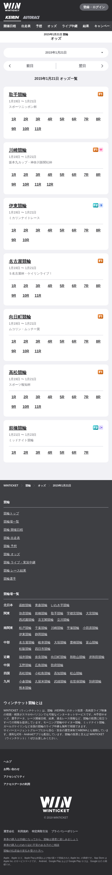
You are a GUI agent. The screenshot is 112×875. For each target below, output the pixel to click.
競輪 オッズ (12, 554)
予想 (39, 26)
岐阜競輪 (44, 642)
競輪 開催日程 (13, 529)
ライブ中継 (69, 26)
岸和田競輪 (96, 657)
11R (38, 129)
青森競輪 (41, 605)
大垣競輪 (60, 642)
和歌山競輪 (77, 657)
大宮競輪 (92, 613)
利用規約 (23, 831)
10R (26, 129)
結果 (86, 26)
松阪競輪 (25, 649)
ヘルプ (8, 761)
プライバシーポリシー (64, 831)
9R (14, 129)
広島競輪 (41, 665)
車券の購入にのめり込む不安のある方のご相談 (31, 845)
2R (25, 119)
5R (62, 119)
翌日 (92, 66)
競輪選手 (10, 578)
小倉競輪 (25, 681)
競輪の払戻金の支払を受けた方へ (23, 850)
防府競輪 (57, 665)
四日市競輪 (42, 649)
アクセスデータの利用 (17, 784)
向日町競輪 (20, 316)
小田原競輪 (90, 628)
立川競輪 (63, 619)
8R (98, 119)
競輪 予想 (10, 546)
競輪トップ (11, 513)
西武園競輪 (27, 619)
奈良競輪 (41, 657)
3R (38, 119)
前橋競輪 (18, 428)
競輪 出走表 (12, 538)
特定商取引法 (40, 831)
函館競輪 (25, 605)
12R (50, 184)
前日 (20, 66)
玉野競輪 (25, 665)
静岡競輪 (41, 634)
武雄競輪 (60, 681)
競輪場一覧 (11, 521)
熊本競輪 (25, 688)
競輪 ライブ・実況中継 (19, 562)
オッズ (52, 26)
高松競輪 (18, 372)
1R (14, 119)
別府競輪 (95, 681)
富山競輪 (92, 642)
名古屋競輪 (20, 261)
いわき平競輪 (60, 605)
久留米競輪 (42, 681)
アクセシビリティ (14, 776)
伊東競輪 (18, 205)
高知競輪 (60, 673)
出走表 (26, 26)
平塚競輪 (73, 628)
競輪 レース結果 (15, 570)
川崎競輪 (18, 150)
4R (50, 119)
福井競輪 (25, 657)
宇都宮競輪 (74, 613)
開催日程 (10, 26)
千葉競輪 (41, 628)
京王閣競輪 (46, 619)
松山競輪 (76, 673)
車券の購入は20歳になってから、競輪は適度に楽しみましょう (41, 839)
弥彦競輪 (25, 613)
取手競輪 (18, 94)
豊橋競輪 (76, 642)
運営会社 (9, 831)
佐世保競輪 (77, 681)
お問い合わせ (11, 769)
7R (86, 119)
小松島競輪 (42, 673)
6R (74, 119)
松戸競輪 (25, 628)
